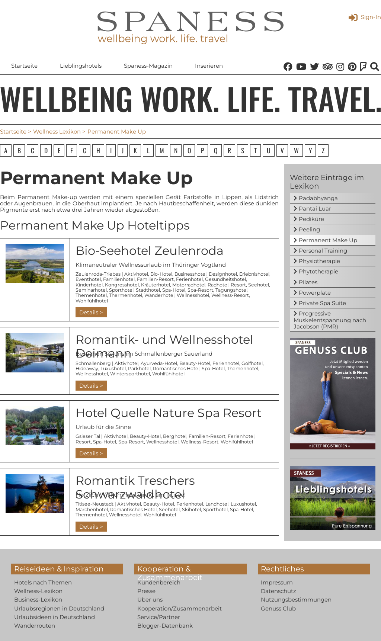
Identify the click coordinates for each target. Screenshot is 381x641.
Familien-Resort (155, 279)
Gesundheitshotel (225, 279)
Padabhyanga (318, 198)
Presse (146, 590)
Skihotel (191, 509)
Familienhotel (119, 279)
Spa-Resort (200, 290)
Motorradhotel (188, 285)
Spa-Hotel (173, 290)
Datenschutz (278, 590)
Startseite (24, 65)
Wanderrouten (34, 625)
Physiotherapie (319, 261)
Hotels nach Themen (43, 582)
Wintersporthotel (130, 373)
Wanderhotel (159, 295)
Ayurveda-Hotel (159, 363)
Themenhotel (91, 295)
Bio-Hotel (161, 274)
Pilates (308, 282)
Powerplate (315, 292)
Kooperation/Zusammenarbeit (179, 608)
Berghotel (174, 436)
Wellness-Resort (230, 295)
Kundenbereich (158, 582)
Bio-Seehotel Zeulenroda (150, 250)
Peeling (309, 229)
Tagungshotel (231, 290)
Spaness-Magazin (148, 65)
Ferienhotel (189, 279)
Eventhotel (88, 279)
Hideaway (87, 368)
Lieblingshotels (81, 65)
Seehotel (258, 285)
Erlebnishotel (254, 274)
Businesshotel (190, 274)
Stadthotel (148, 290)
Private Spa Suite (322, 303)
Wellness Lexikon (57, 131)
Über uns (150, 599)
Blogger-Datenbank (165, 625)
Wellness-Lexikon (38, 590)
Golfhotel (252, 363)
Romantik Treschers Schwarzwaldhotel (135, 487)
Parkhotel (139, 368)
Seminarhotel (91, 290)
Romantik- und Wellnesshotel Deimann (164, 346)
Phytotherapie (318, 271)
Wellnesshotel (193, 295)
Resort (238, 285)
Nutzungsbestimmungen (296, 599)
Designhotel (223, 274)
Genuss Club (278, 608)
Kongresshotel (122, 285)
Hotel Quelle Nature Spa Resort (169, 413)
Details (88, 312)
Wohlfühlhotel (92, 301)
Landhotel (216, 504)
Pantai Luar (315, 208)
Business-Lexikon (38, 599)
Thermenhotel (125, 295)
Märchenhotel (92, 509)
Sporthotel (121, 290)
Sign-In (365, 16)
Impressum (277, 582)
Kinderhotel (89, 285)
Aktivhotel (136, 274)
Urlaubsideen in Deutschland (54, 617)
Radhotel (218, 285)
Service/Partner (158, 617)
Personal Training (323, 250)
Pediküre (311, 218)
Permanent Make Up (328, 240)
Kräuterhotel (155, 285)
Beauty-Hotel (194, 363)
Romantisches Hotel (176, 368)
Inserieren (209, 65)
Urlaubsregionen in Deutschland (59, 608)
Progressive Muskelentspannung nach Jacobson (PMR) (330, 320)
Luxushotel (113, 368)
